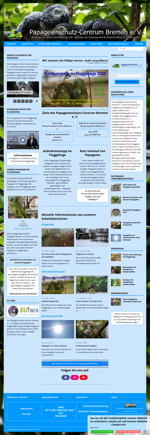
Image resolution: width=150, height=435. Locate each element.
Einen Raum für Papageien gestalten (132, 185)
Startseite (11, 44)
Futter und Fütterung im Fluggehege (132, 255)
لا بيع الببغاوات (93, 199)
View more (94, 427)
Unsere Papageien (76, 44)
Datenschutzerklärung (95, 405)
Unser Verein (96, 44)
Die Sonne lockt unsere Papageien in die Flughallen (57, 255)
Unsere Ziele (27, 44)
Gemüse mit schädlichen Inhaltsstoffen (129, 282)
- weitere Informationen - (23, 229)
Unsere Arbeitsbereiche (49, 44)
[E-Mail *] (128, 75)
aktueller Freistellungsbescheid (95, 411)
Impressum (26, 408)
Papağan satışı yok (92, 196)
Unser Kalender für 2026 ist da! (89, 301)
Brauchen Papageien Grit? (132, 211)
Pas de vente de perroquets (92, 193)
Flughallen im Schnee (85, 254)
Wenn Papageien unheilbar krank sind (132, 300)
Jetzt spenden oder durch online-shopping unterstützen (75, 363)
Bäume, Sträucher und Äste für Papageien (132, 198)
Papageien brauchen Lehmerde (132, 223)
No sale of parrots (92, 191)
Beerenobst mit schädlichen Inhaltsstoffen (129, 269)
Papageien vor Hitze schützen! (54, 346)
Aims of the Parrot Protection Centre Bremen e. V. (57, 126)
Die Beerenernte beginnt (86, 346)
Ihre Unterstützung (118, 44)
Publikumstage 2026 (50, 301)
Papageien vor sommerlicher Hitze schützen (131, 237)
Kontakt (139, 44)
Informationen (23, 155)
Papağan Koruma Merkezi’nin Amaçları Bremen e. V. (57, 137)
